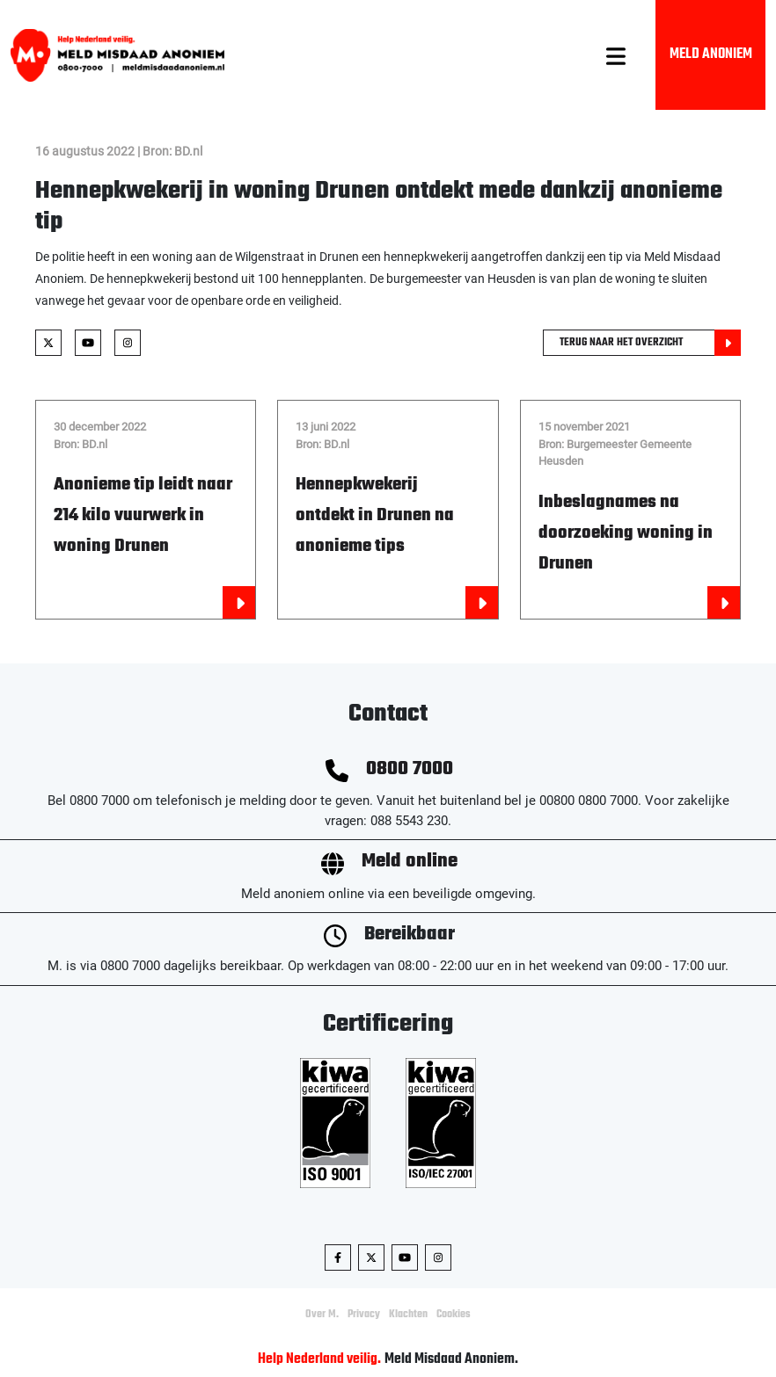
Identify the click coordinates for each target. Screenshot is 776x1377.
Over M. (322, 1314)
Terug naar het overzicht (650, 343)
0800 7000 (409, 769)
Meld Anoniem (711, 54)
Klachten (408, 1314)
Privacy (364, 1314)
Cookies (453, 1314)
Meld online (410, 861)
